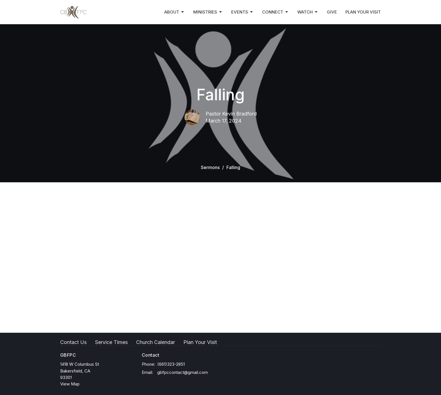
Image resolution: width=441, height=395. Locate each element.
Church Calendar (155, 342)
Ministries (208, 12)
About (174, 12)
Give (332, 12)
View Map (70, 384)
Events (242, 12)
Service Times (111, 342)
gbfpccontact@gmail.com (182, 372)
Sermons (210, 167)
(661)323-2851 (171, 364)
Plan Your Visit (363, 12)
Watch (307, 12)
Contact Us (73, 342)
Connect (275, 12)
